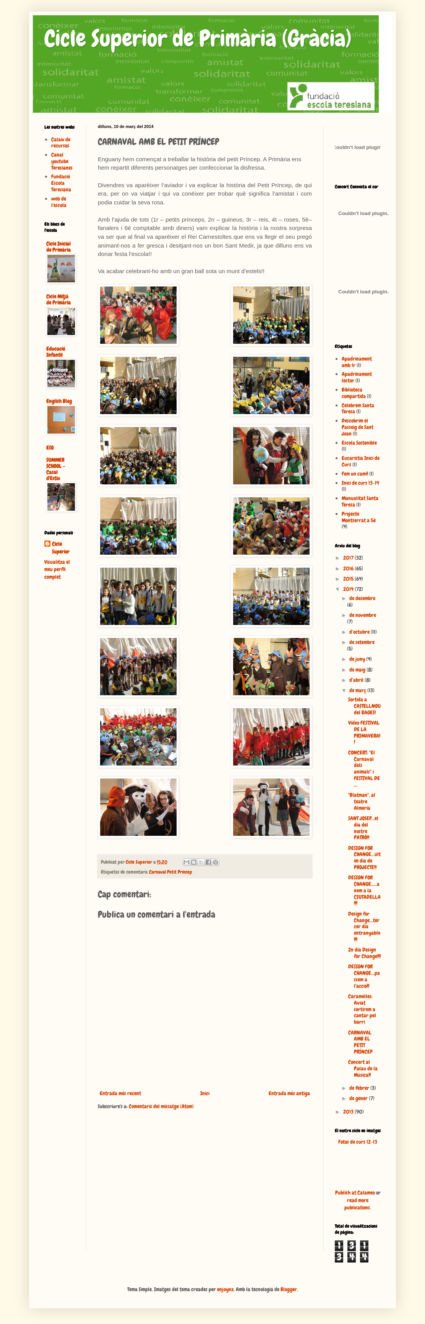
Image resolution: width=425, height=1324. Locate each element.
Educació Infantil (55, 351)
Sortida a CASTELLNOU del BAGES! (364, 706)
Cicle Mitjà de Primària (58, 299)
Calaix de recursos (60, 142)
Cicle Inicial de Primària (58, 246)
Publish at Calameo (355, 1192)
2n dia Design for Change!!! (364, 953)
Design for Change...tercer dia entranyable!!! (364, 926)
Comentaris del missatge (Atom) (161, 1106)
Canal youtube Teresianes (62, 161)
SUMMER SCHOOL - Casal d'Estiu (55, 469)
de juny (357, 659)
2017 (349, 557)
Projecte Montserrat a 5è (359, 517)
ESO (50, 447)
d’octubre (360, 631)
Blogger (289, 1289)
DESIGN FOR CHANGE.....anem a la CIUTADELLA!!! (364, 890)
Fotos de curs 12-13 (357, 1141)
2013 (349, 1111)
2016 (349, 568)
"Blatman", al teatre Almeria (361, 801)
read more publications (357, 1204)
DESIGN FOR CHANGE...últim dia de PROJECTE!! (364, 858)
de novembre (362, 615)
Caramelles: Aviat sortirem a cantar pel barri (362, 1009)
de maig (358, 669)
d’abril (357, 680)
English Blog (59, 401)
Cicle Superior (61, 548)
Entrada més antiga (289, 1093)
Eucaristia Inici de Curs (361, 461)
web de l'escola (59, 202)
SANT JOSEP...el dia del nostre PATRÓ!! (363, 828)
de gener (359, 1098)
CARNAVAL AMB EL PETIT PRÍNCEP (360, 1042)
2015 (349, 578)
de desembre (362, 598)
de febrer (359, 1087)
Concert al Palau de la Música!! (363, 1068)
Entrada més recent (120, 1093)
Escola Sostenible (359, 442)
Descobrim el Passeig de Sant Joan (357, 427)
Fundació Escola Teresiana (61, 183)
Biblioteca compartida (354, 393)
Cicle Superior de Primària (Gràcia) (198, 38)
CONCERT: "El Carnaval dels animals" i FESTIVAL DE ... (364, 768)
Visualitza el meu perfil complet (57, 569)
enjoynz (225, 1289)
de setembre (362, 642)
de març (358, 690)
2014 (349, 589)
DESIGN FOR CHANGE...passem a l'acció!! (364, 976)
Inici (204, 1093)
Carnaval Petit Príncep (170, 872)
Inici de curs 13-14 (360, 482)
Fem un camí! (355, 473)
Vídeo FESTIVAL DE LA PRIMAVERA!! (364, 732)
